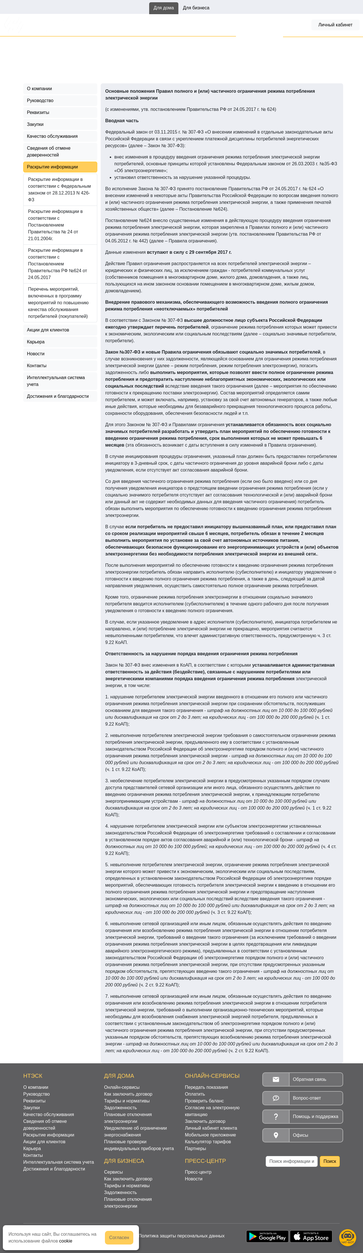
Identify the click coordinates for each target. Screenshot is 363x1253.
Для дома (164, 7)
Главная (32, 42)
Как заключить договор (149, 24)
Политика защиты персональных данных (181, 1235)
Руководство (40, 100)
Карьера (36, 341)
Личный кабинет (335, 24)
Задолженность (253, 24)
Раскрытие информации (101, 42)
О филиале (58, 42)
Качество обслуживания (52, 136)
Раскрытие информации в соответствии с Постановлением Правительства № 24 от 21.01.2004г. (55, 225)
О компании (39, 88)
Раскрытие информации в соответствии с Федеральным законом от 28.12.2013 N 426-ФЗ (59, 189)
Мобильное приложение (210, 1134)
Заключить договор (205, 1121)
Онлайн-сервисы (98, 24)
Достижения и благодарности (58, 396)
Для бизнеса (196, 7)
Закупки (35, 124)
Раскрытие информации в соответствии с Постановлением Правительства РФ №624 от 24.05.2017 (133, 49)
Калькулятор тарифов (208, 1141)
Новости (36, 353)
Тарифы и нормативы (205, 24)
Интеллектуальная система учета (56, 381)
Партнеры (195, 1148)
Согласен (119, 1237)
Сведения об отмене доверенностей (49, 151)
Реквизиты (38, 112)
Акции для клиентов (48, 329)
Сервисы (113, 1172)
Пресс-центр (198, 1172)
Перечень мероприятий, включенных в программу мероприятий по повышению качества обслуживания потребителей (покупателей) (58, 303)
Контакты (37, 365)
